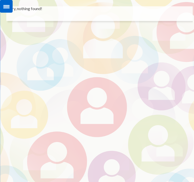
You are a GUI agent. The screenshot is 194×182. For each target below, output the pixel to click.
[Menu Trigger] (6, 6)
